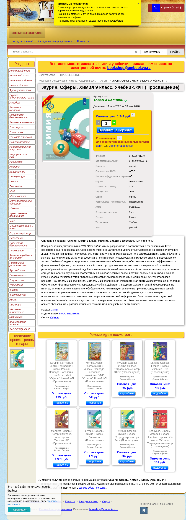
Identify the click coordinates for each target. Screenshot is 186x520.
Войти (99, 145)
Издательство (47, 75)
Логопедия (15, 186)
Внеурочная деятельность (18, 116)
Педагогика (16, 238)
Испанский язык (19, 75)
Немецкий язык (18, 85)
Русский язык (17, 270)
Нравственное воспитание (18, 214)
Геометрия (16, 132)
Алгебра (14, 102)
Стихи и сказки (18, 275)
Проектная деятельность (18, 244)
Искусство (15, 161)
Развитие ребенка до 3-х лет (20, 256)
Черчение (15, 304)
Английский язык (19, 70)
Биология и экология (16, 108)
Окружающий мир (20, 233)
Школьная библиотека (16, 310)
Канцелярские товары (17, 323)
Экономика (16, 316)
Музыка (14, 208)
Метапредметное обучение (20, 202)
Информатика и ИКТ (19, 155)
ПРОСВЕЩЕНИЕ (70, 75)
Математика (17, 196)
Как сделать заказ (88, 501)
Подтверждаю (19, 509)
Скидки (106, 501)
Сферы (54, 317)
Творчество (16, 280)
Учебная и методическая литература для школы (67, 80)
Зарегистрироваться (121, 145)
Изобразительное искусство (20, 148)
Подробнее (61, 402)
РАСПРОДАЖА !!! (19, 329)
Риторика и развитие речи (18, 264)
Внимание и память (21, 122)
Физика (13, 289)
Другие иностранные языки (21, 96)
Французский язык (20, 90)
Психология (16, 250)
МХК (12, 191)
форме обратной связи (92, 487)
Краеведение (17, 171)
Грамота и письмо (20, 137)
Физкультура (17, 294)
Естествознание (19, 142)
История (14, 166)
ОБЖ (12, 220)
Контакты (83, 41)
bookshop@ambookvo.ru (129, 68)
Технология (16, 285)
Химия (13, 299)
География (16, 127)
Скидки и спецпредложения (55, 41)
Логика (13, 181)
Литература (17, 176)
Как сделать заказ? (22, 41)
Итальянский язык (20, 80)
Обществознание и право (21, 227)
